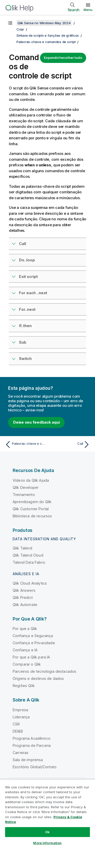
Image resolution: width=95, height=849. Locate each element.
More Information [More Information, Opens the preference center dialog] (47, 843)
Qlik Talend (22, 548)
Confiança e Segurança (33, 636)
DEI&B (18, 731)
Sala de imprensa (28, 760)
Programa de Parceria (32, 745)
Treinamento (24, 494)
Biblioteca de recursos (32, 516)
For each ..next (33, 292)
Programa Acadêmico (31, 738)
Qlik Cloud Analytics (30, 583)
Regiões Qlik (24, 685)
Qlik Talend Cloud (28, 555)
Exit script (28, 276)
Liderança (21, 717)
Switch (25, 358)
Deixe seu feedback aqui (36, 422)
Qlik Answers (24, 590)
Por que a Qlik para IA (31, 657)
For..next (27, 309)
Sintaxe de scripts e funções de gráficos (47, 35)
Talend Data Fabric (29, 562)
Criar (20, 29)
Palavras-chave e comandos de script (45, 42)
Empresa (20, 710)
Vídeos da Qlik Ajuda (31, 480)
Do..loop (27, 260)
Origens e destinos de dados (38, 678)
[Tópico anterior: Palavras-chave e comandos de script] (25, 444)
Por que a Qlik (25, 628)
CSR (16, 724)
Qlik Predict (23, 597)
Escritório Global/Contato (34, 767)
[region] (47, 814)
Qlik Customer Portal (31, 509)
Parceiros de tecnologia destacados (44, 671)
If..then (25, 325)
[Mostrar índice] (10, 23)
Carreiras (20, 752)
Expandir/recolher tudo (63, 58)
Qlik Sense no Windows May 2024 (44, 23)
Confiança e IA (25, 650)
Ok (47, 832)
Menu (88, 10)
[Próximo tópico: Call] (69, 444)
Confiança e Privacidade (34, 643)
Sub (22, 342)
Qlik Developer (26, 487)
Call (22, 243)
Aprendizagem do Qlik (32, 502)
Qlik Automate (25, 604)
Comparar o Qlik (27, 664)
